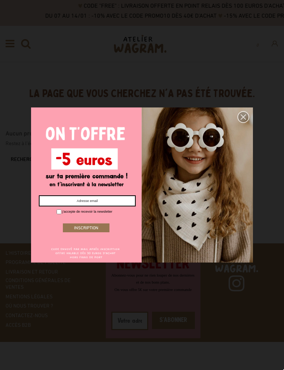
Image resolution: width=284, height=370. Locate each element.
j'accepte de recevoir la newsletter (84, 211)
